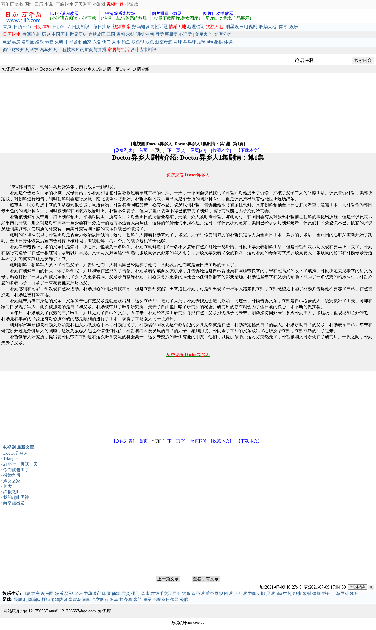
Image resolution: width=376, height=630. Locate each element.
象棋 (218, 42)
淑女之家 (11, 480)
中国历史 (60, 34)
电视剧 (250, 26)
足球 (201, 42)
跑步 (297, 593)
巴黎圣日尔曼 (166, 599)
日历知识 (80, 26)
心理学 (185, 34)
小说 (48, 4)
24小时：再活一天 (20, 464)
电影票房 (11, 42)
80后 (354, 593)
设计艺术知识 (143, 49)
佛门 (106, 42)
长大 (7, 486)
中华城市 (73, 42)
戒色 (149, 42)
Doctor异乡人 (52, 69)
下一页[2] (176, 150)
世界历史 (78, 34)
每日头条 (102, 26)
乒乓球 (189, 42)
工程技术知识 (71, 49)
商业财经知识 (16, 49)
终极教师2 (13, 491)
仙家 (87, 42)
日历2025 (22, 26)
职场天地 (267, 26)
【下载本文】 (249, 150)
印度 (106, 593)
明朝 (140, 34)
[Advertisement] (144, 106)
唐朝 (120, 34)
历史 (46, 34)
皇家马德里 (79, 599)
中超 (287, 593)
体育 (283, 26)
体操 (228, 42)
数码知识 (140, 26)
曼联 (184, 599)
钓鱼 (126, 42)
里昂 (147, 599)
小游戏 (99, 4)
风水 (116, 42)
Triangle (10, 458)
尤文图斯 (100, 599)
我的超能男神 (16, 497)
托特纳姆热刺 (55, 599)
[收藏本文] (221, 150)
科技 (34, 49)
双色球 (137, 42)
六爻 (97, 42)
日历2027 (61, 26)
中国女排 (256, 593)
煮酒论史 (31, 34)
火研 (59, 42)
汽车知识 (48, 49)
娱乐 (293, 26)
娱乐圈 (27, 42)
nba (210, 42)
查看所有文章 (206, 579)
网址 (29, 4)
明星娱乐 (234, 26)
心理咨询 (196, 26)
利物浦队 (32, 599)
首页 (7, 26)
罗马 (114, 599)
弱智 (49, 42)
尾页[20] (198, 150)
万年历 (7, 4)
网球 (177, 42)
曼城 (18, 599)
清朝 (149, 34)
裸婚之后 (11, 475)
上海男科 (340, 593)
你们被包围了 (16, 469)
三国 (110, 34)
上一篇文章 (168, 579)
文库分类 (222, 34)
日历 (39, 4)
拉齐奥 (125, 599)
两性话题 (159, 26)
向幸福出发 (14, 502)
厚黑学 (171, 34)
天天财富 (82, 4)
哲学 (159, 34)
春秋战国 (97, 34)
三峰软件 (64, 4)
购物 (19, 4)
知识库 (8, 69)
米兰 (137, 599)
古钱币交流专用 (166, 593)
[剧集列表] (124, 150)
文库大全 (203, 34)
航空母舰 (163, 42)
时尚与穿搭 (95, 49)
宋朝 (130, 34)
